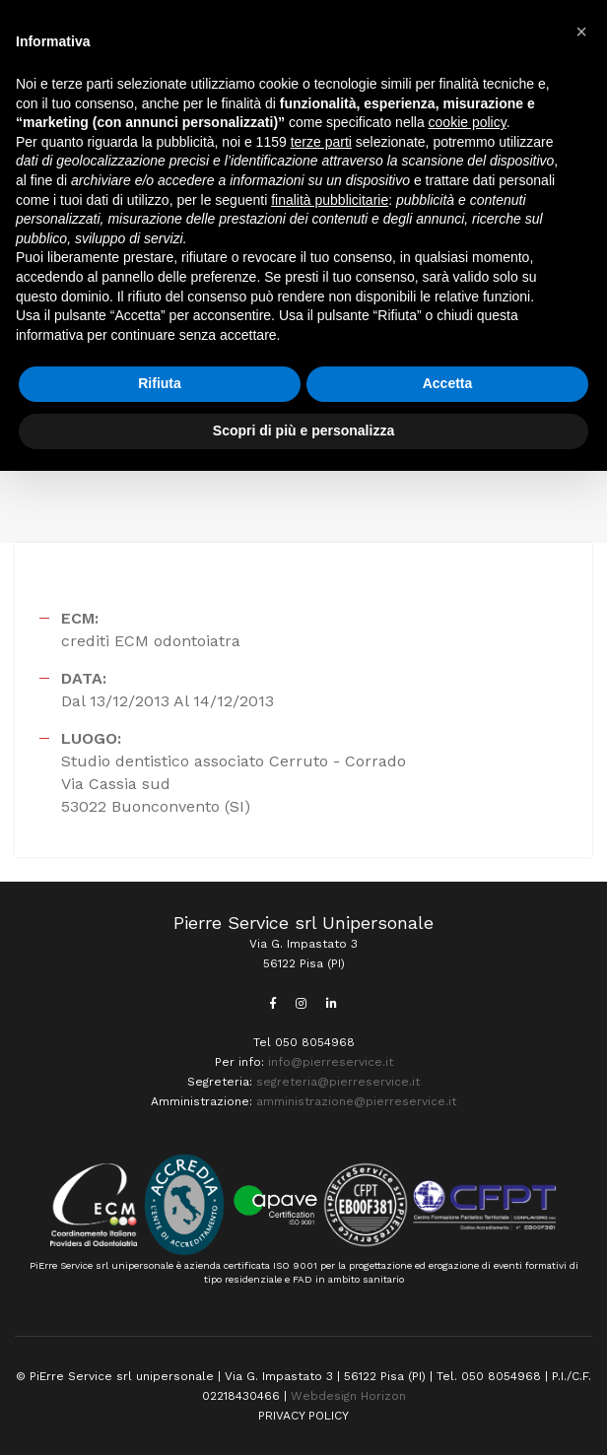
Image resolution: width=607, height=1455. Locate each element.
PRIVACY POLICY (303, 1415)
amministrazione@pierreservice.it (356, 1101)
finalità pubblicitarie (329, 200)
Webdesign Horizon (348, 1396)
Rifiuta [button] (159, 383)
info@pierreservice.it (330, 1062)
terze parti (321, 142)
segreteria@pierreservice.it (338, 1082)
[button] (581, 31)
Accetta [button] (448, 383)
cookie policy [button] (467, 122)
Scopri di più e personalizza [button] (303, 430)
